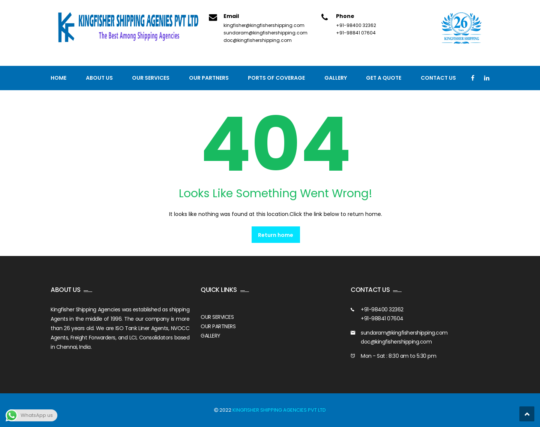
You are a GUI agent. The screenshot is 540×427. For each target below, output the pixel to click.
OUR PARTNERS (218, 326)
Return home (275, 235)
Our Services (151, 78)
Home (58, 78)
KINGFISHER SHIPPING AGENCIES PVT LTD (279, 410)
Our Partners (209, 78)
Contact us (438, 78)
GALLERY (210, 335)
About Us (99, 78)
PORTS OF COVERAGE (276, 78)
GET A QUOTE (383, 78)
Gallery (335, 78)
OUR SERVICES (217, 317)
